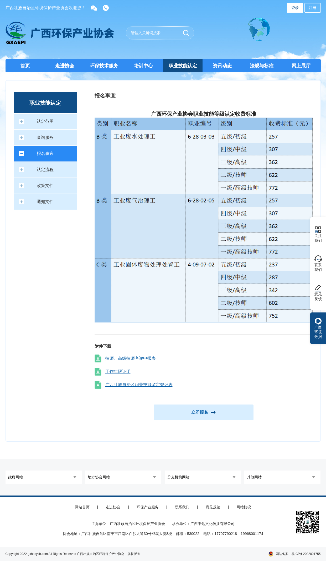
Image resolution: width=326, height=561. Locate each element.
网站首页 (82, 507)
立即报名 (203, 412)
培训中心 (143, 65)
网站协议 (243, 507)
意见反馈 (213, 507)
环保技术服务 (104, 65)
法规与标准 (261, 65)
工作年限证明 (118, 371)
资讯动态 (222, 65)
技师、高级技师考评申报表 (130, 358)
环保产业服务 (148, 507)
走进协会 (64, 65)
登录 (295, 8)
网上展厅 (301, 65)
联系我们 (182, 507)
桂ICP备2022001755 (306, 554)
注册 (312, 8)
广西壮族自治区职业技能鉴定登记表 (139, 384)
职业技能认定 (183, 65)
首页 (25, 65)
